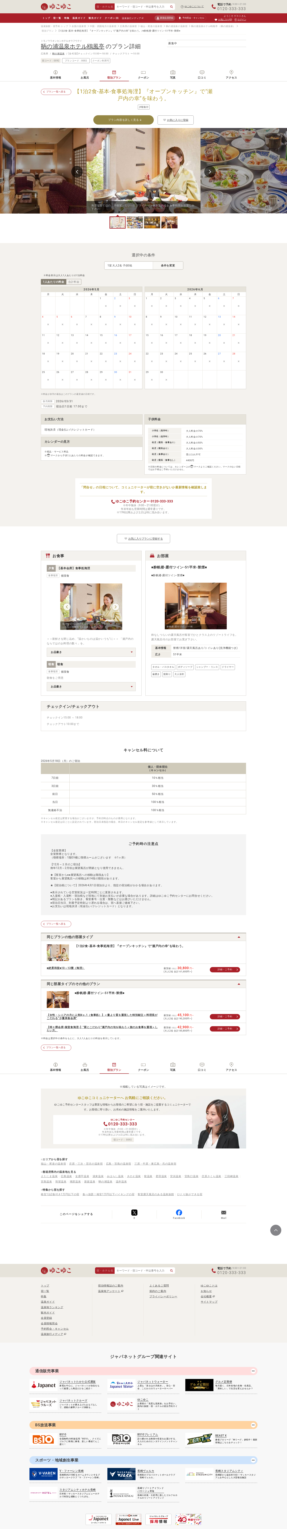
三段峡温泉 (231, 1176)
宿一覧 (57, 18)
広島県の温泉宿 (128, 26)
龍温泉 (148, 1176)
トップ (46, 18)
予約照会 (191, 18)
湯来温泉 (98, 1176)
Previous (77, 171)
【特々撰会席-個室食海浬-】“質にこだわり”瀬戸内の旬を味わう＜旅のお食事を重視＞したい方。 (102, 1029)
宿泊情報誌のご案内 (110, 1285)
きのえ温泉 (134, 1176)
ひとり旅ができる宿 (189, 1194)
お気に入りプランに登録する (143, 538)
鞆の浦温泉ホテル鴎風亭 (204, 26)
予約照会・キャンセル (55, 1328)
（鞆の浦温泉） (226, 26)
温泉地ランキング (52, 1307)
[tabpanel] (143, 170)
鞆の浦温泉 (58, 53)
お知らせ (206, 1291)
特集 (67, 18)
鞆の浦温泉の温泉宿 (177, 26)
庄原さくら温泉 (211, 1176)
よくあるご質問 (159, 1285)
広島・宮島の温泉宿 (118, 1163)
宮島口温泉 (192, 1176)
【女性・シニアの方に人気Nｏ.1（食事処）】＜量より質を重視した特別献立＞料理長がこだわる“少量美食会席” (102, 1016)
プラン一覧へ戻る (56, 91)
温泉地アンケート (109, 1291)
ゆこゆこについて (194, 6)
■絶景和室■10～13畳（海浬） (66, 968)
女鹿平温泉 (82, 1176)
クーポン (111, 18)
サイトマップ (209, 1301)
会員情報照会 (49, 1323)
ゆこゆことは (209, 1285)
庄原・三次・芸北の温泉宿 (86, 1163)
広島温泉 (66, 1176)
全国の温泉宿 (79, 26)
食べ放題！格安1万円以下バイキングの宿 (108, 1194)
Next (210, 171)
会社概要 (206, 1296)
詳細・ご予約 (225, 969)
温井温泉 (121, 1181)
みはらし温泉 (115, 1176)
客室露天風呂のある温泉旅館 (156, 1194)
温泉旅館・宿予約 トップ (54, 26)
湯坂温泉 (89, 1181)
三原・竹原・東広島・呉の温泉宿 (155, 1163)
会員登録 (46, 1317)
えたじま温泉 (49, 1176)
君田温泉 (161, 1176)
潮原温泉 (75, 1181)
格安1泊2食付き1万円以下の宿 (60, 1194)
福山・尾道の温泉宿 (151, 26)
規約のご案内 (157, 1291)
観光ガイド (95, 18)
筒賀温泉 (61, 1181)
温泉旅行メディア (131, 18)
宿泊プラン (48, 30)
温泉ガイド (79, 18)
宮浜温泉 (175, 1176)
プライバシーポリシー (163, 1296)
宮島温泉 (46, 1181)
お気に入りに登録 (175, 120)
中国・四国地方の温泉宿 (103, 26)
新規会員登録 (165, 18)
